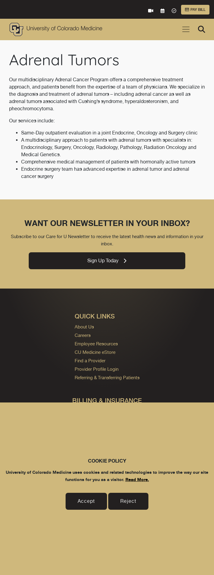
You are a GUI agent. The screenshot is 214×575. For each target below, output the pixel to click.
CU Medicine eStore (95, 352)
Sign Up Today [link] (106, 260)
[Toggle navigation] (186, 29)
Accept (86, 501)
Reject (128, 501)
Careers (83, 335)
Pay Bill (195, 10)
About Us (84, 326)
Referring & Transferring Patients (107, 377)
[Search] (201, 29)
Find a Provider (90, 360)
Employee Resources (96, 343)
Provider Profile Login (96, 369)
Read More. (137, 479)
